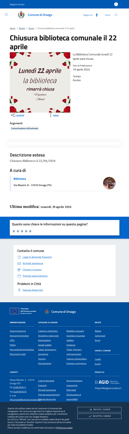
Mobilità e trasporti (75, 331)
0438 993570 (19, 391)
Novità (22, 28)
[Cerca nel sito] (116, 14)
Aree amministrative (19, 335)
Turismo (42, 359)
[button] (17, 4)
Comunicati (100, 335)
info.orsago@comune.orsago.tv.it (25, 399)
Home (12, 28)
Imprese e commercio (76, 363)
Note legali (71, 390)
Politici (13, 345)
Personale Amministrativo (22, 349)
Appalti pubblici (45, 345)
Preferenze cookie (64, 427)
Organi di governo (18, 331)
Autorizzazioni (44, 340)
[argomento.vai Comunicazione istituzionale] (24, 128)
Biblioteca (20, 179)
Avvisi (31, 28)
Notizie (98, 331)
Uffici (12, 340)
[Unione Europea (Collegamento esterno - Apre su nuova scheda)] (24, 311)
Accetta (99, 416)
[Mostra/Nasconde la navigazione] (6, 14)
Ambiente (70, 345)
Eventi (98, 364)
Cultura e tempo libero (76, 359)
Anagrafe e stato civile (48, 335)
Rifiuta (99, 409)
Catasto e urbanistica (48, 331)
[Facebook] (95, 15)
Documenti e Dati (18, 354)
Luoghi (98, 359)
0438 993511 (19, 387)
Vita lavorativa (44, 363)
